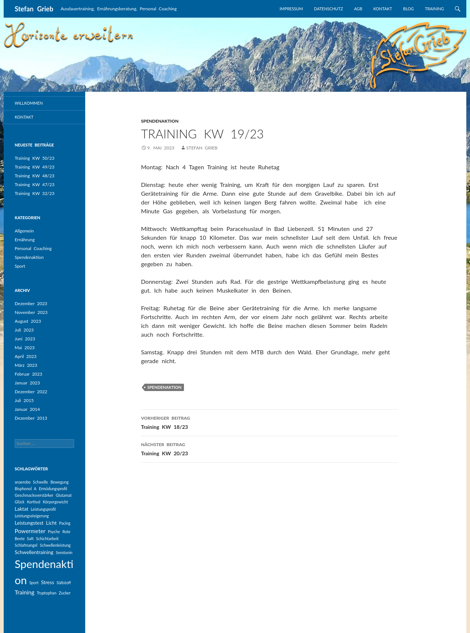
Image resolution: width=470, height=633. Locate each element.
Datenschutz (328, 8)
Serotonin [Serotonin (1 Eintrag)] (64, 552)
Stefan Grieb (34, 9)
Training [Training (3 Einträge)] (25, 592)
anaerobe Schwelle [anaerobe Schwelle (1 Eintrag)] (31, 482)
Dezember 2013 (31, 418)
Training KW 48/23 (34, 175)
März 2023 (26, 365)
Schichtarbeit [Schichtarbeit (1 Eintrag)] (47, 538)
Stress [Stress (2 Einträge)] (47, 582)
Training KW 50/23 (34, 158)
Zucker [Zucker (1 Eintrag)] (64, 592)
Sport (20, 266)
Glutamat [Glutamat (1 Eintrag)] (64, 495)
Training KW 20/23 (269, 448)
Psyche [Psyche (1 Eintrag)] (54, 531)
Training (434, 8)
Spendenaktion (29, 257)
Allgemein (24, 231)
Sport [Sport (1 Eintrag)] (34, 582)
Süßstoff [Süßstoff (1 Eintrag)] (64, 582)
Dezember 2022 (31, 391)
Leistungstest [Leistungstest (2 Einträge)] (29, 523)
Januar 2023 (27, 383)
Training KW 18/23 (269, 422)
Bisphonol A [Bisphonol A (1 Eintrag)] (25, 488)
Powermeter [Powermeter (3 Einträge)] (30, 531)
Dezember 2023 (31, 303)
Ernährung (25, 239)
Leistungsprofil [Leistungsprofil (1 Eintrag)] (43, 509)
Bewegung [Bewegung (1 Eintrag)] (59, 482)
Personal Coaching (33, 248)
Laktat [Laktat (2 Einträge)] (21, 509)
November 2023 (31, 312)
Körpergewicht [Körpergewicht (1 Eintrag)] (55, 501)
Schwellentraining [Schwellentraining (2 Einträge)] (34, 552)
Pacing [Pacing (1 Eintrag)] (64, 523)
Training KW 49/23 (34, 167)
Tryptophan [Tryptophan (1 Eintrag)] (46, 592)
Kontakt (382, 8)
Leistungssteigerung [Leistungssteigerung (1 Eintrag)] (32, 515)
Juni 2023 (25, 338)
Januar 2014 (27, 409)
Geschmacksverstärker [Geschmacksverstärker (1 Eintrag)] (34, 495)
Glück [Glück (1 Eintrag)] (20, 501)
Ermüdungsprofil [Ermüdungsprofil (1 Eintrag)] (53, 488)
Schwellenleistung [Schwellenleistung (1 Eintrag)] (55, 545)
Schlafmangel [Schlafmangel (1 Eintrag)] (26, 545)
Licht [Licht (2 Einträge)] (51, 523)
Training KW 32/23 (34, 193)
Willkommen (29, 103)
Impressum (291, 8)
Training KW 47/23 (34, 184)
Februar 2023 (28, 374)
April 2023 (25, 356)
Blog (408, 8)
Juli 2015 (24, 400)
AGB (358, 8)
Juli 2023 (24, 330)
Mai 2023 (25, 347)
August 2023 (28, 321)
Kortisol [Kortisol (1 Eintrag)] (33, 501)
